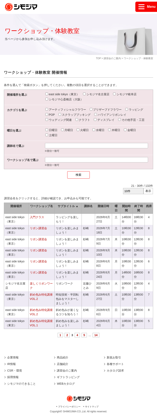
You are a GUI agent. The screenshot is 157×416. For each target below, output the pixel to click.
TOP (98, 58)
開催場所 (16, 206)
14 (96, 335)
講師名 (88, 206)
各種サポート (115, 364)
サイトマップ (92, 406)
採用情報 (13, 377)
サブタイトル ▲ (68, 206)
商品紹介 (62, 357)
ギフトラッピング (68, 377)
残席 (149, 206)
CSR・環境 (14, 370)
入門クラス (37, 217)
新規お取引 (114, 357)
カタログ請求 (115, 370)
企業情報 (13, 357)
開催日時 (103, 206)
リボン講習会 (38, 228)
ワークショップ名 (41, 206)
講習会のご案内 (112, 58)
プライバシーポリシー (69, 406)
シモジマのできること (21, 383)
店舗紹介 (62, 364)
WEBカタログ (66, 383)
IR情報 (11, 364)
